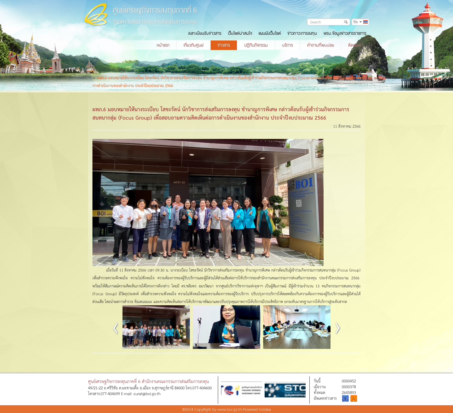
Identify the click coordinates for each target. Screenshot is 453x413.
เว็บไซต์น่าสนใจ (240, 33)
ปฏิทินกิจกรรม (256, 45)
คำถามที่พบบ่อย (320, 45)
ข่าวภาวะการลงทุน (302, 33)
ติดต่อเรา (355, 45)
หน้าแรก (163, 45)
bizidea (265, 409)
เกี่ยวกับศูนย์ (193, 45)
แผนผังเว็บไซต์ (270, 33)
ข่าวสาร (224, 45)
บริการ (287, 45)
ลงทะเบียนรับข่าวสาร (204, 33)
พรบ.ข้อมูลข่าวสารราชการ (345, 33)
